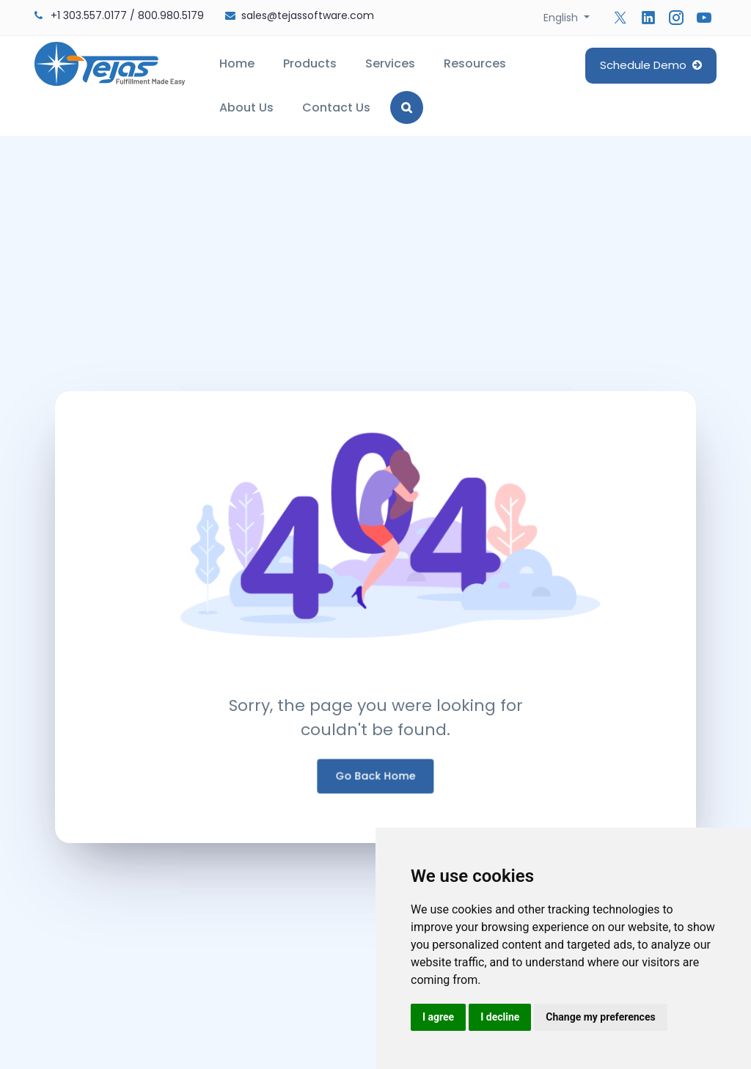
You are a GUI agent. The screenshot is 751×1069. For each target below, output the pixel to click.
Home (236, 63)
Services (390, 63)
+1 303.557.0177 (89, 15)
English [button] (562, 17)
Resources (475, 63)
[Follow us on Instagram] (676, 17)
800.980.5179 (171, 15)
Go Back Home (376, 782)
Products (310, 63)
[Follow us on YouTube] (704, 17)
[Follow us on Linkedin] (648, 17)
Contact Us (336, 107)
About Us (246, 107)
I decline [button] (499, 1017)
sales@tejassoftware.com (307, 15)
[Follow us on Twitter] (620, 17)
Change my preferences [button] (600, 1017)
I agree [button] (438, 1017)
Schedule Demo (651, 65)
